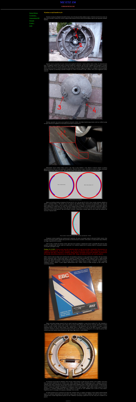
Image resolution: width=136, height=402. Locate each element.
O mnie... (32, 23)
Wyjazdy (31, 20)
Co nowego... (33, 15)
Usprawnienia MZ (34, 18)
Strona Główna (33, 13)
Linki (30, 26)
